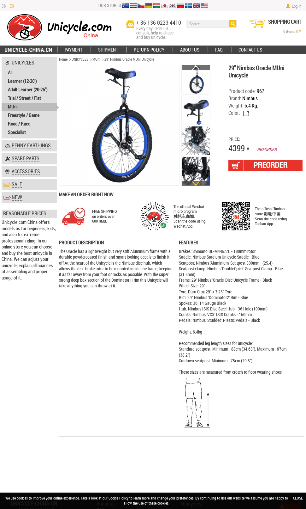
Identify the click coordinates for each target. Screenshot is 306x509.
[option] (196, 80)
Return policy (149, 50)
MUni (12, 107)
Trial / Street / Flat (24, 98)
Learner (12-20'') (22, 81)
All (10, 73)
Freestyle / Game (23, 115)
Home (63, 59)
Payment (73, 50)
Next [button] (196, 183)
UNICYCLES (80, 59)
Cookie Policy (118, 498)
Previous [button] (196, 67)
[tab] (29, 97)
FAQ (219, 50)
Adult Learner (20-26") (27, 90)
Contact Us (250, 50)
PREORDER (270, 165)
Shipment (108, 50)
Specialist (17, 132)
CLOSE (298, 498)
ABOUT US (189, 50)
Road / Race (19, 124)
